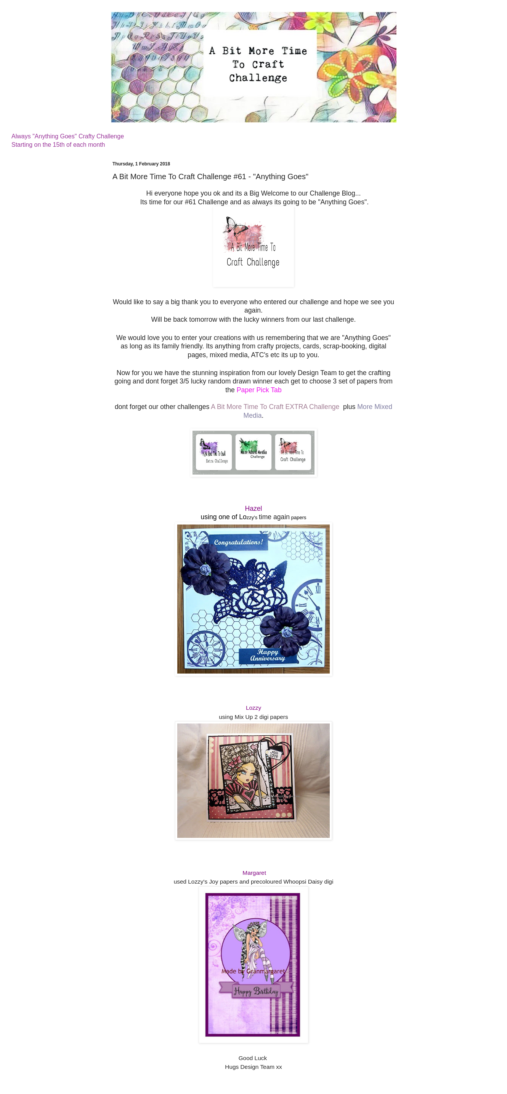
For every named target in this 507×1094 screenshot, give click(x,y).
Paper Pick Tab (259, 390)
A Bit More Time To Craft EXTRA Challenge (275, 407)
